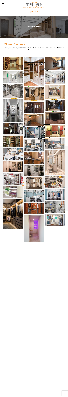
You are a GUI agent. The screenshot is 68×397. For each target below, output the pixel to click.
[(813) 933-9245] (34, 12)
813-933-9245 (8, 354)
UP (34, 381)
